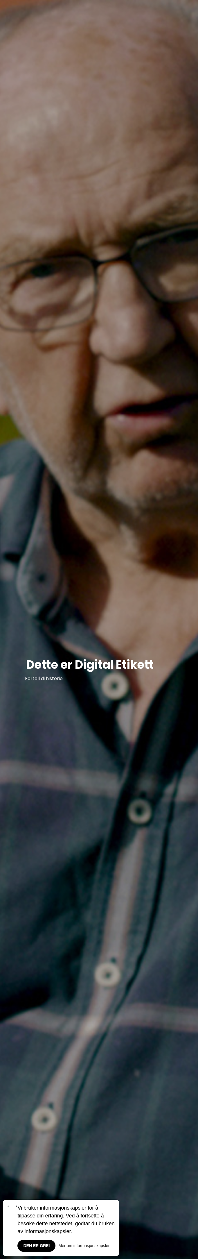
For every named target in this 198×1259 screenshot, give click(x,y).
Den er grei (36, 1245)
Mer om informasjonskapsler (83, 1245)
